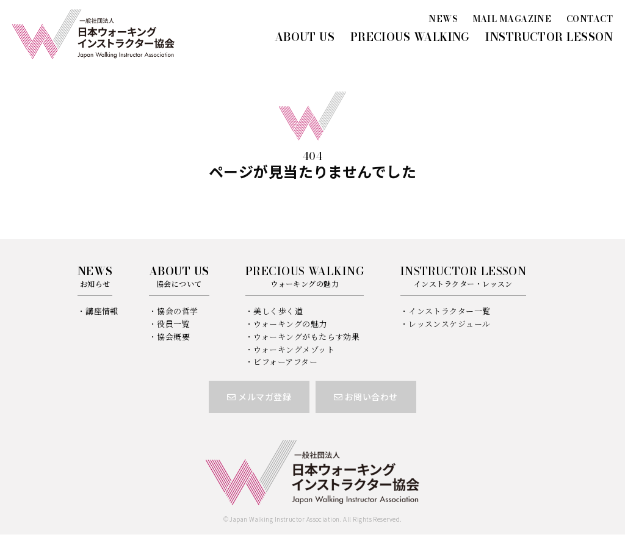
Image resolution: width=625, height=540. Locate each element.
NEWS (443, 19)
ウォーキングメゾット (293, 349)
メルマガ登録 (259, 397)
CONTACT (589, 19)
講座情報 (101, 311)
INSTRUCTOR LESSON (549, 37)
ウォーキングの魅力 (290, 323)
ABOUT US (305, 37)
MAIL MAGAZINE (512, 19)
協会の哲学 (177, 311)
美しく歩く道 (278, 311)
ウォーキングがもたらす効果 (306, 336)
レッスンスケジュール (449, 323)
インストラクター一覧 (449, 311)
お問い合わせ (366, 397)
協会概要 (173, 336)
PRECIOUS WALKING (410, 37)
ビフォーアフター (285, 361)
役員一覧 (173, 323)
